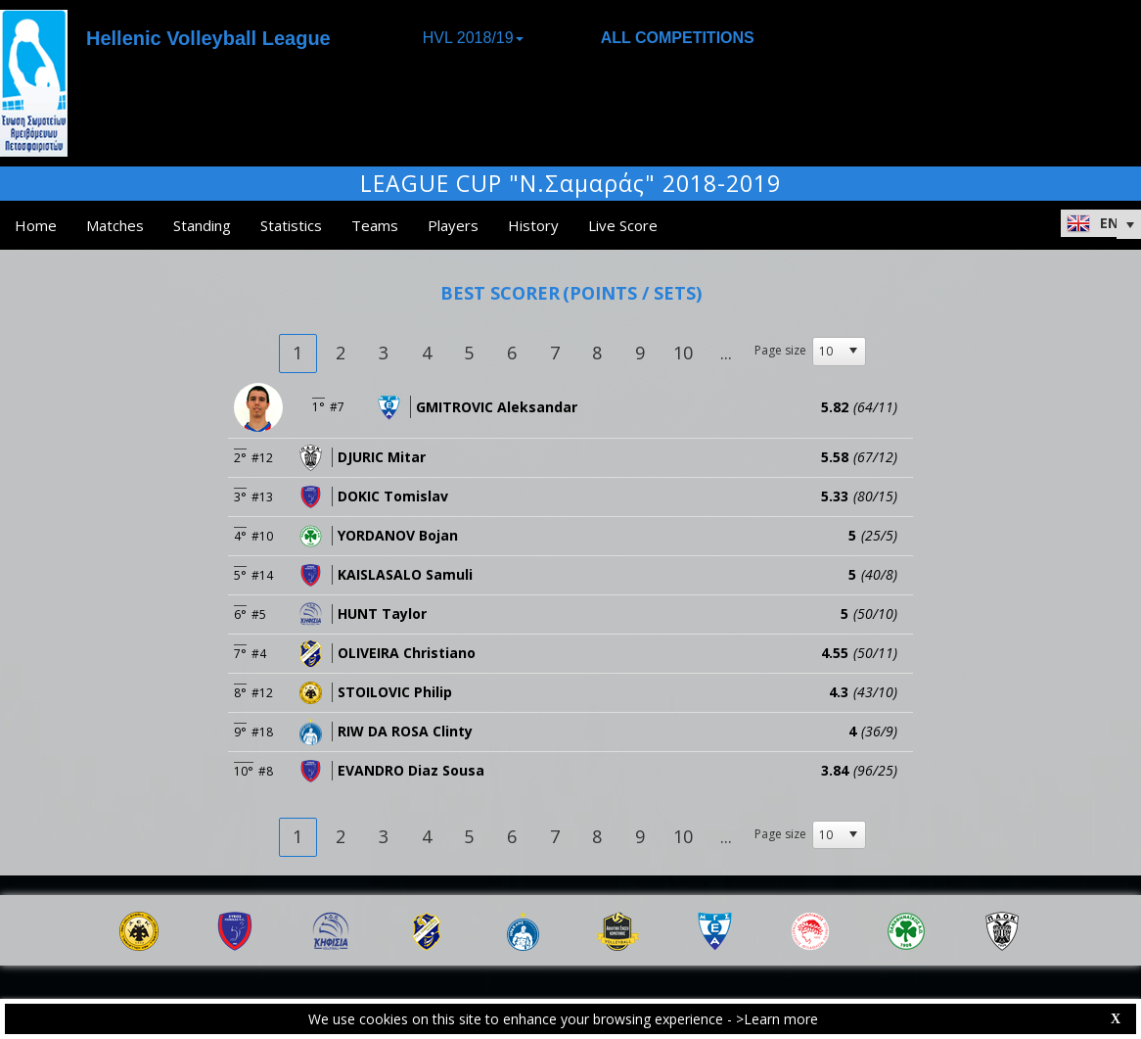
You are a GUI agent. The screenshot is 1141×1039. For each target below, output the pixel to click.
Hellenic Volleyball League (208, 38)
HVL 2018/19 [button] (473, 37)
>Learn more (777, 1019)
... (726, 352)
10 (683, 352)
